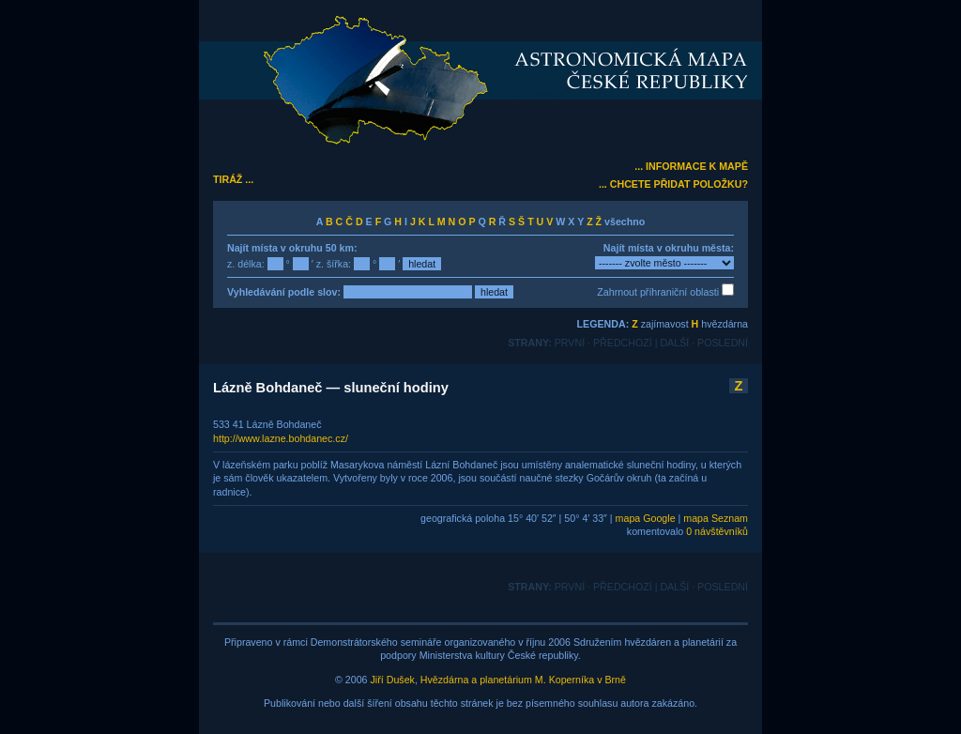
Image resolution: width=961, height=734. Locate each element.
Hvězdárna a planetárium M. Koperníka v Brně (523, 679)
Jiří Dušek (393, 679)
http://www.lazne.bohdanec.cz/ (280, 438)
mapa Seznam (715, 518)
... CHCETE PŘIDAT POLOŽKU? (673, 184)
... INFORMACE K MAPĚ (691, 166)
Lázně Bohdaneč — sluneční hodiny (331, 387)
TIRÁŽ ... (233, 179)
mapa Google (646, 518)
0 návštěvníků (717, 531)
